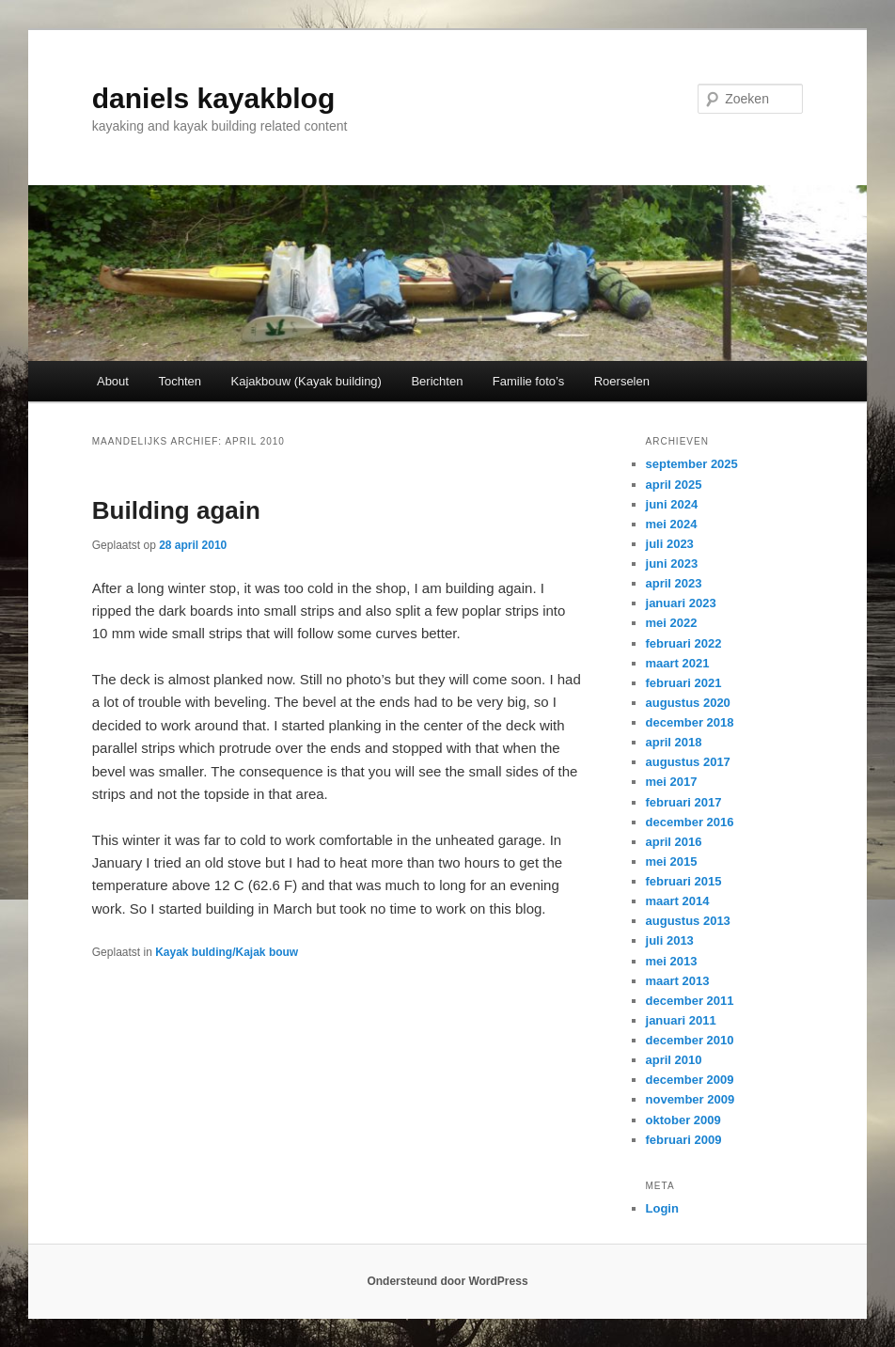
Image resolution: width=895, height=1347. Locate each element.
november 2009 (690, 1099)
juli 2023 (670, 544)
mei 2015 (672, 861)
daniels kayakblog (213, 98)
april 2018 (674, 742)
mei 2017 (672, 782)
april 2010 (674, 1060)
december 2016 (690, 822)
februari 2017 (684, 802)
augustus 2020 (688, 703)
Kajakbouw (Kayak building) (306, 381)
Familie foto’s (528, 381)
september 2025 (692, 464)
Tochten (179, 381)
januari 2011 (681, 1020)
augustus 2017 (688, 762)
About (113, 381)
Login (662, 1208)
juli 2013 (670, 940)
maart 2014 (678, 901)
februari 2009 (684, 1140)
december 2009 (690, 1080)
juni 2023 (672, 563)
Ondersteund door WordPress (447, 1281)
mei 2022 (672, 623)
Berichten (437, 381)
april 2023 (674, 583)
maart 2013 (678, 981)
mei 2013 (672, 961)
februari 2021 (684, 683)
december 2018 (690, 722)
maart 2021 (678, 663)
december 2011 (690, 1001)
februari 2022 (684, 643)
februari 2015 (684, 881)
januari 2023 (681, 603)
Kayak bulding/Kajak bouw (226, 952)
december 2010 (690, 1040)
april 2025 (674, 485)
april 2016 (674, 842)
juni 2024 (672, 504)
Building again (176, 510)
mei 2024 (672, 524)
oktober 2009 (683, 1120)
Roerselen (622, 381)
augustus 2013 (688, 921)
